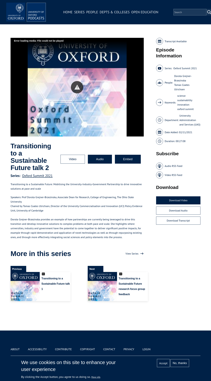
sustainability (184, 100)
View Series (132, 253)
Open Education (144, 12)
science (181, 95)
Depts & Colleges (115, 12)
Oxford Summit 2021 (37, 175)
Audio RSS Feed (173, 166)
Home (68, 12)
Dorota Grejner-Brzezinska (183, 78)
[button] (77, 87)
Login (146, 349)
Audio (100, 159)
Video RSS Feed (173, 175)
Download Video (178, 200)
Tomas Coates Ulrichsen (182, 87)
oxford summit (185, 109)
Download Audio (178, 210)
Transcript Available (176, 41)
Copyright (87, 349)
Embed (128, 159)
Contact (109, 349)
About (15, 349)
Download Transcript (178, 220)
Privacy (128, 349)
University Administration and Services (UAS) (189, 120)
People (92, 12)
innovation (183, 104)
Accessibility (37, 349)
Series (79, 12)
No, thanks (180, 363)
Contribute (63, 349)
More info (95, 377)
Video (72, 159)
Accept (163, 363)
